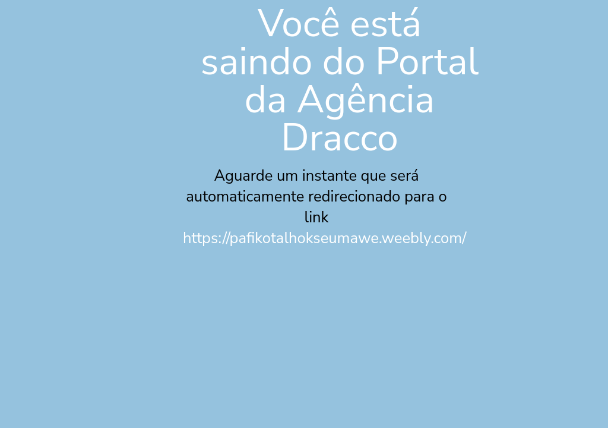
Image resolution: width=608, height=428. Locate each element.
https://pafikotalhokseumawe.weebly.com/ (324, 238)
